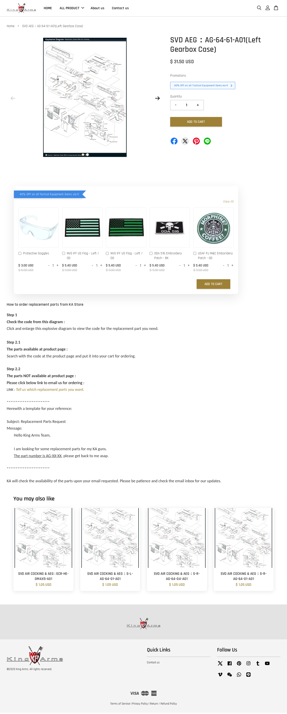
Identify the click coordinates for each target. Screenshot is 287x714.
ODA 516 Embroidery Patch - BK (166, 256)
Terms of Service (120, 704)
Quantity (176, 97)
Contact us (120, 8)
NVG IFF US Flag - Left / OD (80, 256)
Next (157, 99)
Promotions (178, 77)
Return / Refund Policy (163, 704)
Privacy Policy (140, 704)
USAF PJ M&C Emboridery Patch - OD (213, 256)
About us (97, 8)
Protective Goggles (33, 254)
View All (228, 202)
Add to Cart (213, 285)
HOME (48, 8)
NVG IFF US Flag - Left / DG (124, 256)
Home (11, 27)
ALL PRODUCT (72, 8)
